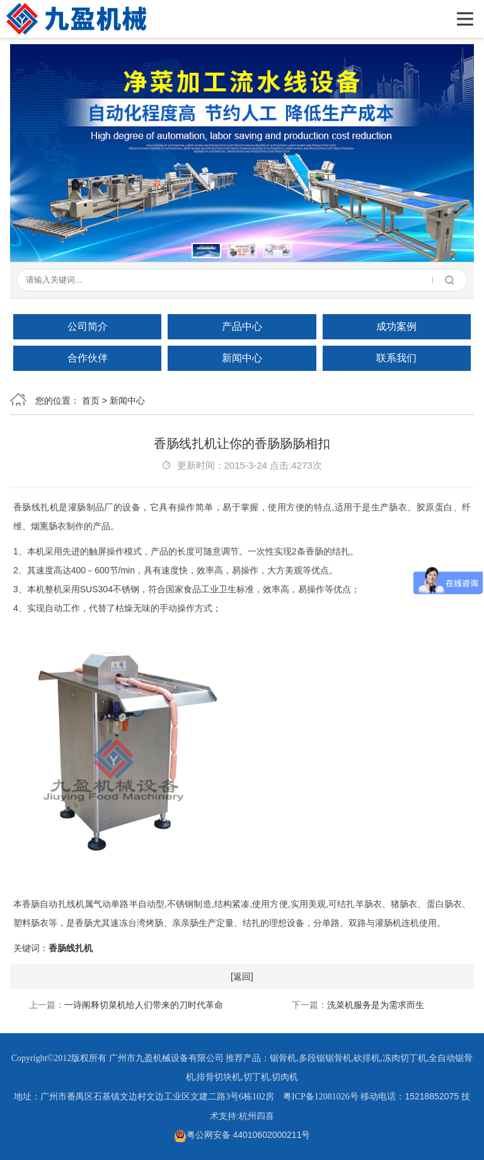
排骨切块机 (219, 1077)
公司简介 (87, 326)
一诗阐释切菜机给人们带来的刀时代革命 (143, 1005)
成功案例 (396, 326)
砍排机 (367, 1058)
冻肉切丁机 (405, 1058)
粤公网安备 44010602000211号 (242, 1135)
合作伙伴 (87, 358)
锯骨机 (283, 1058)
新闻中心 (242, 358)
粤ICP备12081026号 (321, 1096)
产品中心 (242, 326)
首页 (91, 400)
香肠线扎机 (71, 948)
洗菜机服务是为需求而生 (375, 1005)
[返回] (242, 976)
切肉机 (285, 1077)
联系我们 (396, 358)
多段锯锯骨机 (325, 1058)
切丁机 (256, 1077)
